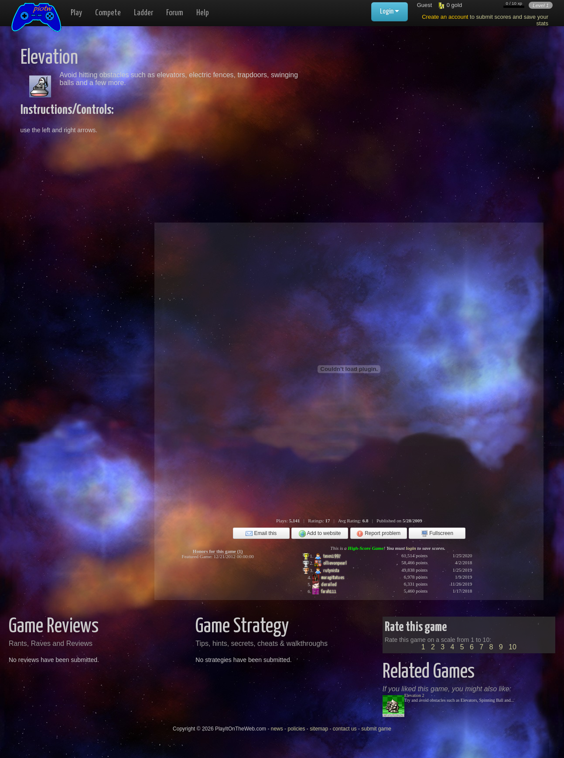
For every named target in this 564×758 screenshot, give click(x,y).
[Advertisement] (405, 109)
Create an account (445, 17)
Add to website (320, 533)
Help (202, 13)
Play (76, 13)
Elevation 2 (414, 695)
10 (512, 647)
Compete (108, 13)
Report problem (378, 533)
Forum (174, 13)
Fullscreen (437, 533)
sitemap (319, 729)
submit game (376, 729)
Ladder (143, 13)
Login (389, 11)
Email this (261, 533)
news (277, 729)
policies (296, 729)
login (411, 548)
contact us (345, 729)
